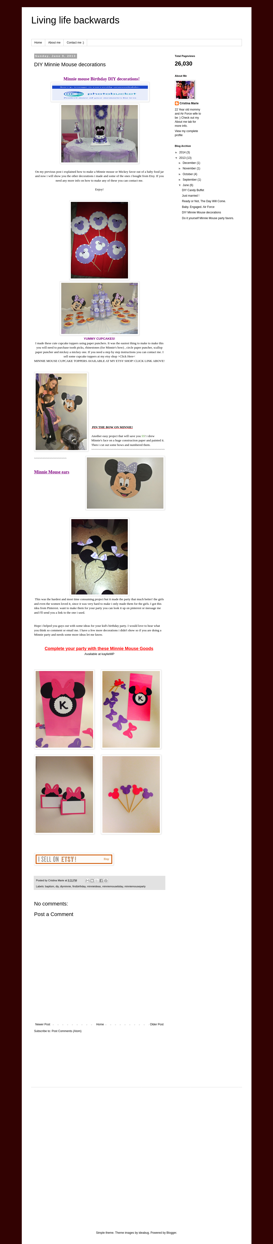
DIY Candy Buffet (193, 190)
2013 (182, 158)
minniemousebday (112, 886)
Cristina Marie (189, 103)
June (186, 185)
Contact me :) (75, 42)
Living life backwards (75, 20)
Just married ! (190, 195)
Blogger (171, 1232)
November (190, 168)
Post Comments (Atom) (67, 1031)
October (188, 174)
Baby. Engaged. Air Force (198, 207)
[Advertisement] (49, 1055)
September (190, 179)
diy (57, 886)
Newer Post (42, 1024)
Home (38, 42)
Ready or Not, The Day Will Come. (204, 201)
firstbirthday (79, 886)
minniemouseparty (134, 886)
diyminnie (65, 886)
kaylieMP (108, 654)
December (190, 163)
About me (54, 42)
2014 (182, 152)
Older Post (157, 1024)
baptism (49, 886)
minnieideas (94, 886)
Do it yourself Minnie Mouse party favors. (208, 218)
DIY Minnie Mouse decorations (201, 212)
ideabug (144, 1232)
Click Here (127, 356)
